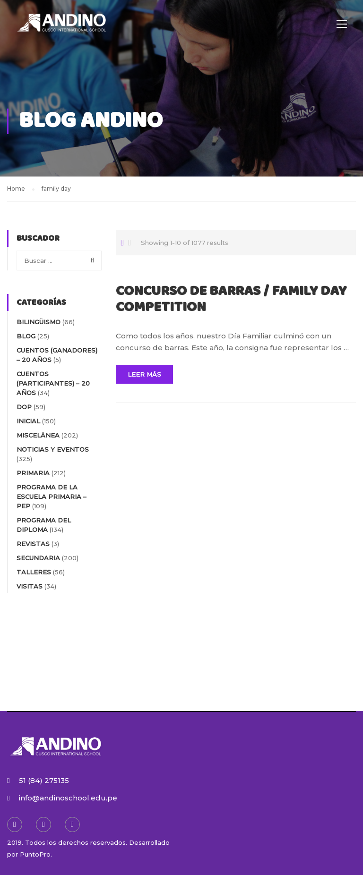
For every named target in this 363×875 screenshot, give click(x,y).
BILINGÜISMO (38, 322)
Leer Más (144, 374)
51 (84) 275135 (44, 780)
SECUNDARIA (38, 558)
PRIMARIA (33, 473)
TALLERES (34, 572)
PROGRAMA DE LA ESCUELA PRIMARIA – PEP (51, 496)
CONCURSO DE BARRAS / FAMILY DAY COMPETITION (231, 300)
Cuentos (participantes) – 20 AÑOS (53, 383)
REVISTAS (33, 543)
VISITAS (30, 586)
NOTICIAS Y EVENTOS (53, 449)
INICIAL (28, 421)
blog (26, 336)
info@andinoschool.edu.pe (68, 797)
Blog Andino (91, 121)
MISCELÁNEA (38, 435)
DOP (24, 407)
